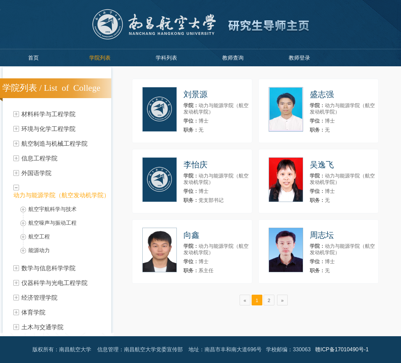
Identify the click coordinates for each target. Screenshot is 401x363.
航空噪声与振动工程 (52, 223)
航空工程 (39, 236)
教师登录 (299, 58)
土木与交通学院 (42, 327)
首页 (33, 58)
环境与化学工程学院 (48, 129)
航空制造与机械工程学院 (54, 143)
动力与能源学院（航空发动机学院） (61, 195)
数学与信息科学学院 (48, 268)
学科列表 (166, 58)
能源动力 (39, 250)
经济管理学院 (39, 297)
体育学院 (33, 312)
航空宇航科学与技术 (52, 209)
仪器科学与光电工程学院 (54, 283)
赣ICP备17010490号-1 (342, 349)
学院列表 (100, 58)
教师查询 (233, 58)
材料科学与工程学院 (48, 114)
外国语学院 (36, 173)
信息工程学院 (39, 158)
